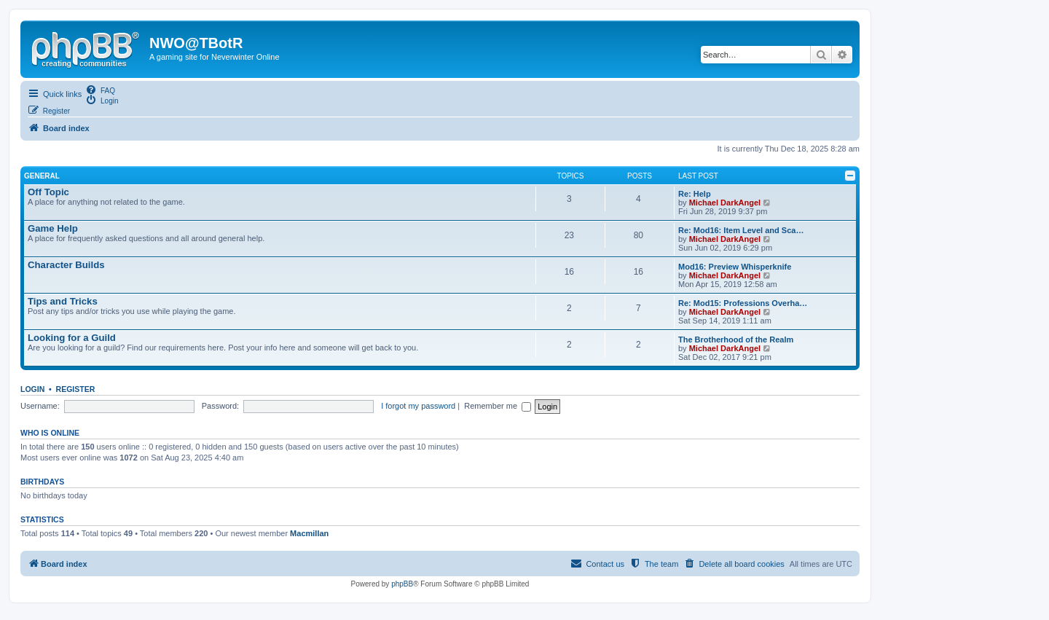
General (42, 176)
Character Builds (66, 264)
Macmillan (309, 533)
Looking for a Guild (72, 337)
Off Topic (48, 192)
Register (75, 389)
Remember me (498, 405)
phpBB (402, 584)
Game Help (53, 228)
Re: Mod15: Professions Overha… (742, 303)
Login (32, 389)
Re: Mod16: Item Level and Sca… (741, 230)
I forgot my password (418, 405)
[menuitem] (100, 90)
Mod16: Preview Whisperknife (734, 266)
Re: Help (694, 193)
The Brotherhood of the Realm (735, 339)
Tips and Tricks (63, 301)
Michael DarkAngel (725, 202)
